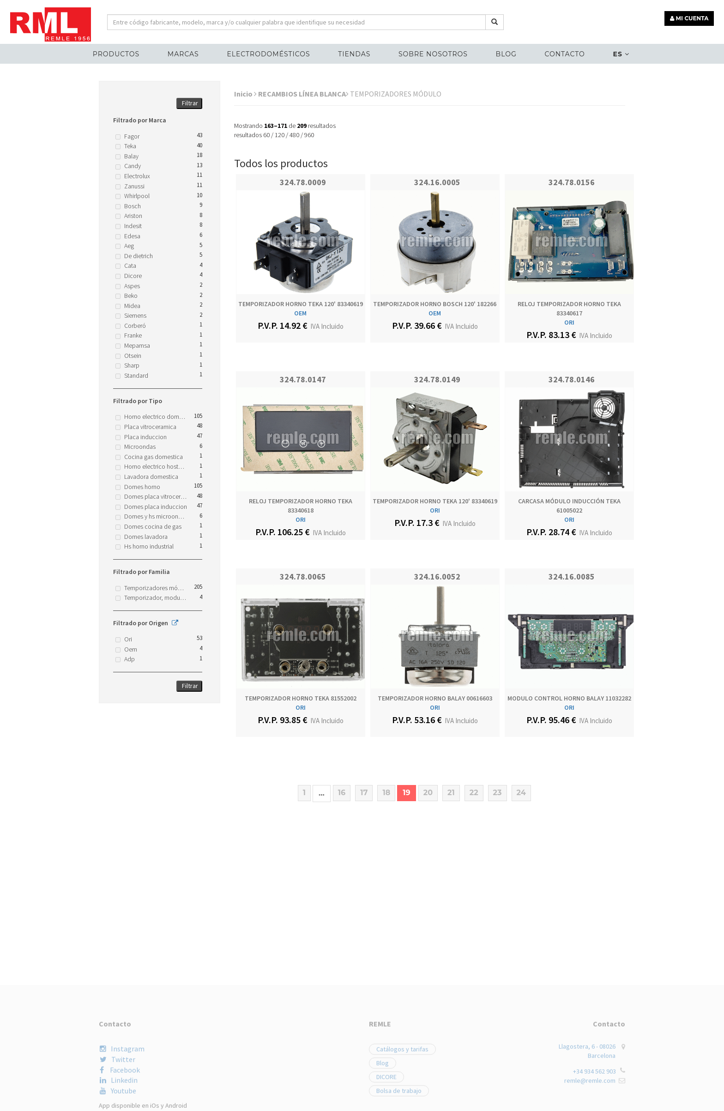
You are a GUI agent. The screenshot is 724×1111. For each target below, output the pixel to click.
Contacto (564, 53)
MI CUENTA (690, 17)
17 (364, 792)
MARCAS (183, 53)
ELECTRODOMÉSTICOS (268, 53)
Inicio (245, 93)
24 (521, 792)
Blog (506, 53)
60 (266, 135)
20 (428, 792)
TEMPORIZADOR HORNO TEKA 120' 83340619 (300, 304)
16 (341, 792)
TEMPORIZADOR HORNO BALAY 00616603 (435, 698)
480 (294, 135)
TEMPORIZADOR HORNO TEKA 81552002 (300, 698)
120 (279, 135)
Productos (116, 53)
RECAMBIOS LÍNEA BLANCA (303, 93)
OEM (300, 313)
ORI (569, 322)
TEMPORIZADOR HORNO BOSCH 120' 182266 (434, 304)
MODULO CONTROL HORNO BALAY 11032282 (569, 698)
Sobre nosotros (433, 53)
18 (386, 792)
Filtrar (190, 103)
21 (451, 792)
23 (497, 792)
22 (474, 792)
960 (309, 135)
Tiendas (354, 53)
